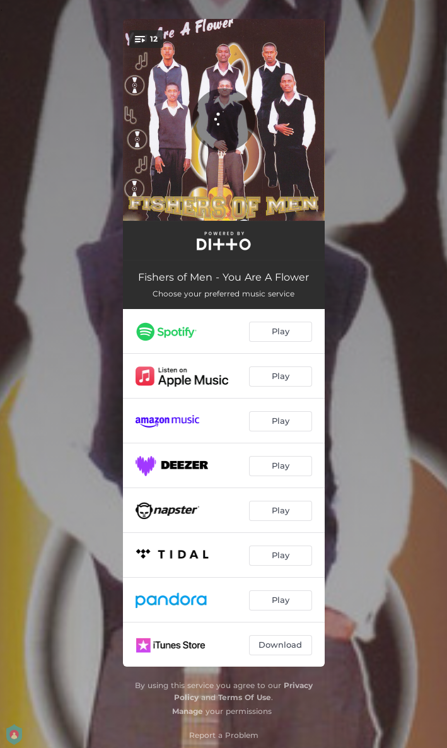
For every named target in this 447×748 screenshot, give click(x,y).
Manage (187, 711)
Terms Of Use (244, 697)
